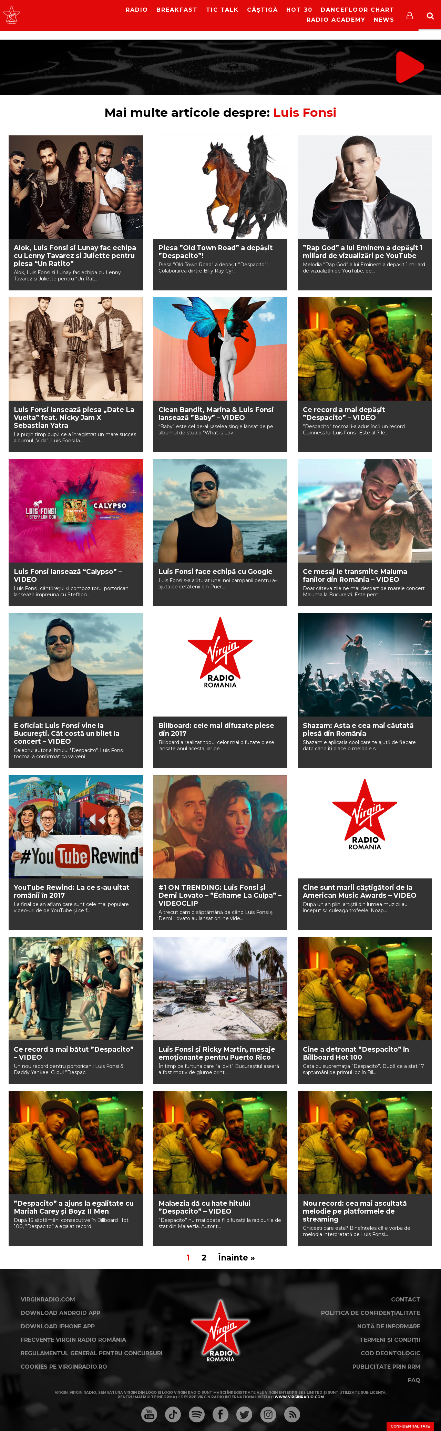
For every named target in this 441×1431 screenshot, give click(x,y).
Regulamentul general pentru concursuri (92, 1353)
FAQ (414, 1380)
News (384, 20)
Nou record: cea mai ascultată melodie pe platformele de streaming (355, 1211)
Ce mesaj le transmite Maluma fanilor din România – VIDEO (355, 576)
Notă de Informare (388, 1326)
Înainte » (236, 1258)
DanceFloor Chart (357, 10)
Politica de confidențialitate (370, 1313)
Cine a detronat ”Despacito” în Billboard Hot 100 (356, 1053)
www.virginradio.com (299, 1397)
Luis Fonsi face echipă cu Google (215, 572)
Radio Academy (336, 20)
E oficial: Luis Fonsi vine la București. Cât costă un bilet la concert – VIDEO (67, 733)
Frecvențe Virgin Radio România (73, 1340)
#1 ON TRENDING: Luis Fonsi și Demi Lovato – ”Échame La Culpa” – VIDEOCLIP (219, 895)
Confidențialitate (410, 1426)
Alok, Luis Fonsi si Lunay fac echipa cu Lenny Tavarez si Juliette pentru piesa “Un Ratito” (75, 256)
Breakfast (177, 10)
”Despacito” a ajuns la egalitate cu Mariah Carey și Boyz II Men (74, 1207)
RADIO (137, 10)
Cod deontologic (390, 1353)
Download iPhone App (58, 1326)
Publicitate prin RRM (386, 1366)
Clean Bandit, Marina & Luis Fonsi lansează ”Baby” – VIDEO (216, 414)
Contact (405, 1299)
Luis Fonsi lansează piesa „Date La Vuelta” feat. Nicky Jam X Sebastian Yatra (74, 418)
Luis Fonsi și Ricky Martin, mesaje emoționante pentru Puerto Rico (216, 1053)
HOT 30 (299, 10)
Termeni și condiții (390, 1340)
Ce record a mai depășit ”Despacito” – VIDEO (344, 414)
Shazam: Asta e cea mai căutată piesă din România (358, 730)
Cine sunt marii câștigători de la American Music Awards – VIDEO (360, 891)
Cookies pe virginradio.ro (64, 1366)
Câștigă (262, 10)
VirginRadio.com (48, 1299)
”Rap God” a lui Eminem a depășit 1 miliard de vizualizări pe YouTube (363, 252)
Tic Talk (222, 10)
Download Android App (60, 1313)
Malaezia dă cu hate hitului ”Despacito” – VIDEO (204, 1207)
